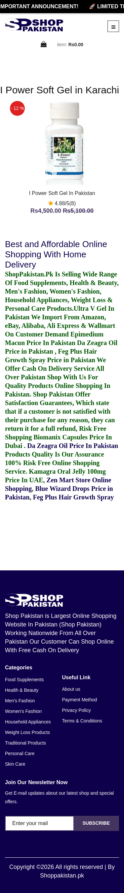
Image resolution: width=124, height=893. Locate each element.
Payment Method (79, 699)
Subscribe (96, 823)
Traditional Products (25, 743)
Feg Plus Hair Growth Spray (73, 497)
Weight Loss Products (27, 732)
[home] (34, 24)
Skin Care (15, 764)
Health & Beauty (21, 690)
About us (71, 689)
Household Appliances (28, 721)
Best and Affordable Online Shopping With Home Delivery (56, 254)
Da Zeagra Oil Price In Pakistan (72, 445)
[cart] (44, 45)
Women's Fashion (23, 711)
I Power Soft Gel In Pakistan (62, 193)
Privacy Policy (76, 710)
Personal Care (20, 753)
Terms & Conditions (82, 720)
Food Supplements (24, 679)
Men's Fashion (20, 700)
